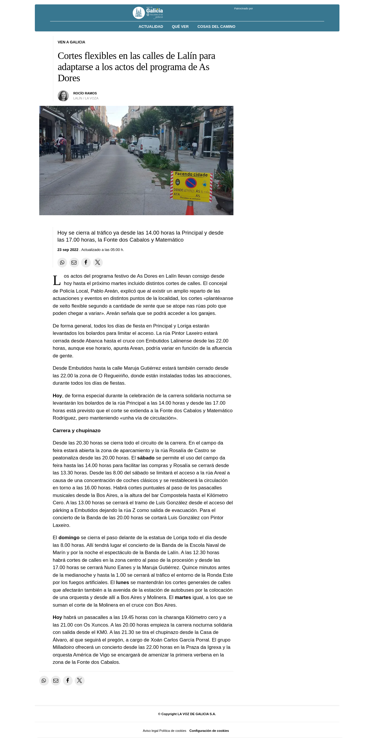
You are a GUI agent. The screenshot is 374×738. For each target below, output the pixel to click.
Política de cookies (172, 730)
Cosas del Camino (216, 26)
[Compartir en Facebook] (86, 262)
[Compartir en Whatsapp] (62, 262)
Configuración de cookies (209, 730)
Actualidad (151, 26)
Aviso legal (150, 730)
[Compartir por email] (74, 262)
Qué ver (180, 26)
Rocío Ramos (85, 93)
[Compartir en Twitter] (98, 262)
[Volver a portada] (152, 13)
